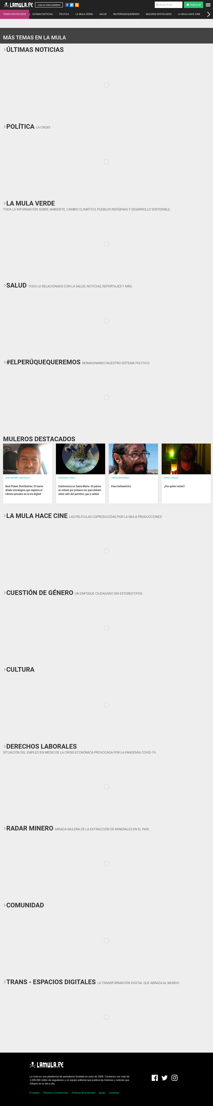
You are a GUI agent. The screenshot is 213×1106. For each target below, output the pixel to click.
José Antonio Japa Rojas (17, 478)
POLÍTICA (64, 14)
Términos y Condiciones (55, 1092)
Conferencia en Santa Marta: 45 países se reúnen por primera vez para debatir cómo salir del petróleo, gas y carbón (79, 490)
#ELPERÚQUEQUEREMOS (126, 14)
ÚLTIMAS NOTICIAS (42, 14)
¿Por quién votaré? (174, 486)
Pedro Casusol (171, 478)
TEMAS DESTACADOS (14, 14)
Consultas (114, 1092)
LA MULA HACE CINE (189, 14)
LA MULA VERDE (84, 14)
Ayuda (102, 1092)
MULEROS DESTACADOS (159, 14)
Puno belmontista (121, 486)
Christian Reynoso (120, 478)
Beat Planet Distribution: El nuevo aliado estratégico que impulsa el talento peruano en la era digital (24, 490)
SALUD (103, 14)
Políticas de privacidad (83, 1092)
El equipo (34, 1092)
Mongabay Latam (66, 478)
